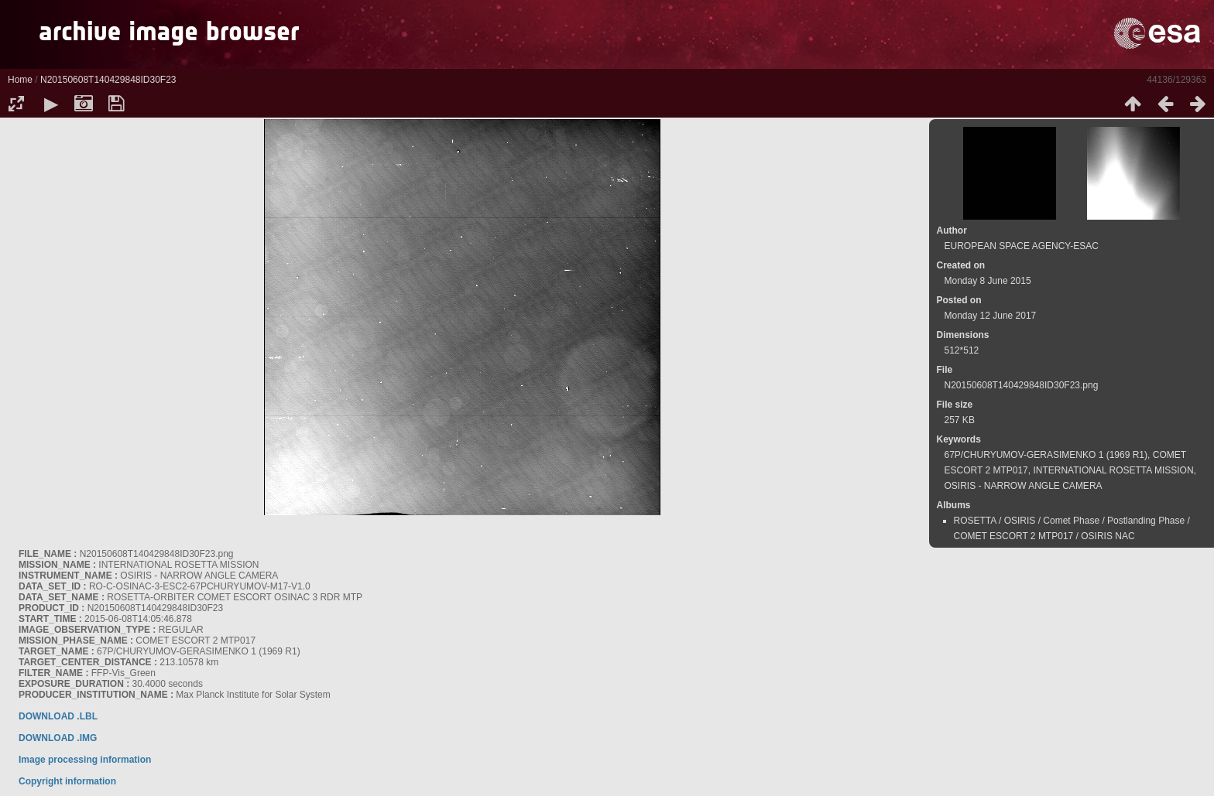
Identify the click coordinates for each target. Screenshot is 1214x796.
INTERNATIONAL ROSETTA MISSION (1113, 470)
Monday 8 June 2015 (988, 280)
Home (20, 79)
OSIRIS (1020, 520)
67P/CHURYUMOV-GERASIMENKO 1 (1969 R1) (1046, 454)
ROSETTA (975, 520)
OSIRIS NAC (1107, 536)
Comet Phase (1071, 520)
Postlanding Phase (1146, 520)
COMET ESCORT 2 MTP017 (1014, 536)
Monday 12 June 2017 (991, 315)
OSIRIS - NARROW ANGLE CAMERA (1024, 485)
